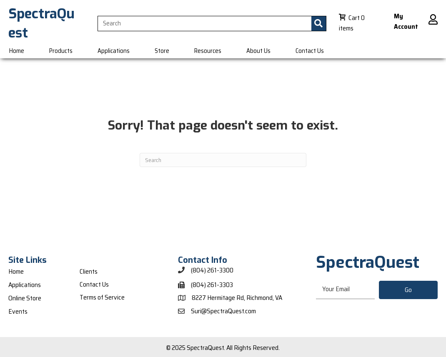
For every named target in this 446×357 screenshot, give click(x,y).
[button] (408, 290)
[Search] (223, 160)
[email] (345, 289)
